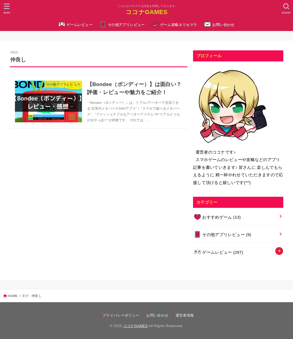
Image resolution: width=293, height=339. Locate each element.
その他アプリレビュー (126, 25)
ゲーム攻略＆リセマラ (178, 25)
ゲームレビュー (79, 25)
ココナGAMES (146, 12)
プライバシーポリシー (120, 315)
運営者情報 (185, 315)
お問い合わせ (223, 25)
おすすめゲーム (221, 217)
